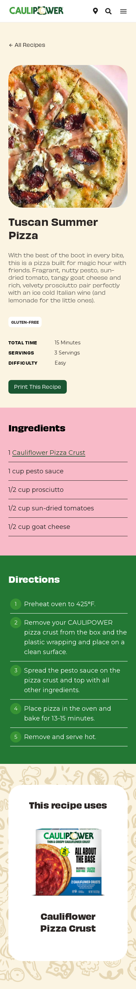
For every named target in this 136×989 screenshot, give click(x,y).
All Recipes (26, 44)
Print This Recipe (37, 386)
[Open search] (108, 11)
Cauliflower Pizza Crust (48, 453)
